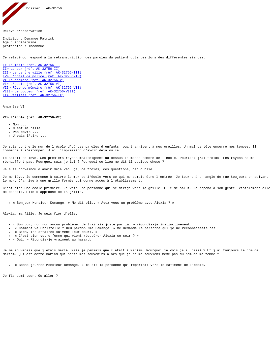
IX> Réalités (15, 114)
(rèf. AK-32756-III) (62, 86)
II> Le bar (13, 82)
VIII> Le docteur (19, 109)
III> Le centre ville (23, 86)
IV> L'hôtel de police (24, 91)
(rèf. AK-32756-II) (42, 82)
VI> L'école (14, 100)
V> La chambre (16, 95)
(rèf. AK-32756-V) (47, 95)
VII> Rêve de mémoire (23, 104)
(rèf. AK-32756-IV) (63, 91)
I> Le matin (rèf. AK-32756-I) (31, 77)
